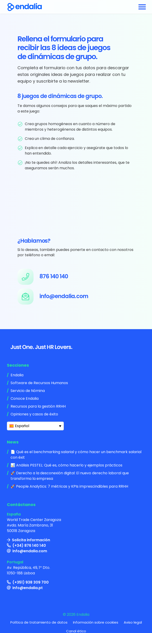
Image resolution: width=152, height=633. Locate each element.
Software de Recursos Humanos (39, 383)
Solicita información (31, 540)
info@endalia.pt (27, 587)
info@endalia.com (29, 551)
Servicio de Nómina (28, 390)
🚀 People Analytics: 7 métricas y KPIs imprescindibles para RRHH (69, 486)
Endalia (17, 375)
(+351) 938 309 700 (30, 582)
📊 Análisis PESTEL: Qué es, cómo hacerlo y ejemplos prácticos (66, 465)
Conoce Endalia (25, 398)
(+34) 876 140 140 (29, 545)
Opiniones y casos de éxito (34, 414)
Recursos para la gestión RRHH (38, 406)
